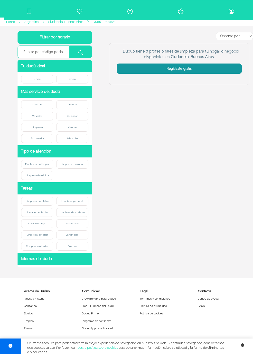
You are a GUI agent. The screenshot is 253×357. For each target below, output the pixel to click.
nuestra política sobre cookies (96, 347)
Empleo (29, 321)
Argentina (31, 22)
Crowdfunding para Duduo (99, 298)
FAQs (201, 306)
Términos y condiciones (155, 298)
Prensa (28, 328)
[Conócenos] (181, 11)
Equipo (28, 313)
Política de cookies (151, 313)
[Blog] (29, 11)
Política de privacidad (153, 306)
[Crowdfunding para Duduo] (80, 11)
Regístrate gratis (179, 69)
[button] (55, 66)
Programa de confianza (96, 321)
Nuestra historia (34, 298)
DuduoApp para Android (97, 328)
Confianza (30, 306)
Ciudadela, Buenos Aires (65, 22)
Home (10, 22)
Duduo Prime (90, 313)
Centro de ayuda (208, 298)
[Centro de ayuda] (130, 11)
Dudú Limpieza (104, 22)
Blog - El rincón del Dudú (98, 306)
